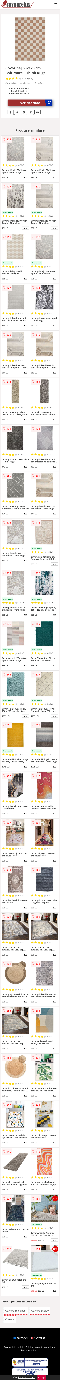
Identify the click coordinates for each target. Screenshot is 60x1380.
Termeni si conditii (14, 1347)
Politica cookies (29, 1350)
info (25, 177)
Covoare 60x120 (40, 1310)
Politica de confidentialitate (40, 1347)
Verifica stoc (36, 103)
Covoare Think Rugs (16, 1310)
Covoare (9, 1319)
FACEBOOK (21, 1338)
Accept (41, 1377)
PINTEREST (38, 1338)
